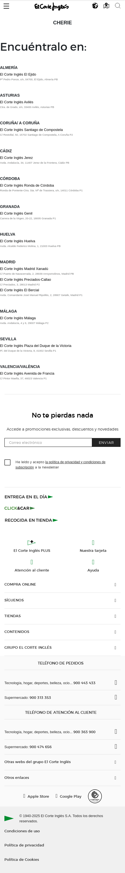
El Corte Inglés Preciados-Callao (25, 279)
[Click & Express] (29, 496)
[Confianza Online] (95, 796)
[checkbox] (7, 462)
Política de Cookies (21, 859)
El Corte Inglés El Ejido (18, 74)
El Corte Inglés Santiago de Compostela (31, 130)
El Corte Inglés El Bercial (19, 290)
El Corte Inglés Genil (16, 213)
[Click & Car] (19, 508)
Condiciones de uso (22, 830)
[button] (6, 4)
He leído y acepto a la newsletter (60, 464)
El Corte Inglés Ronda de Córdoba (27, 185)
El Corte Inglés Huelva (17, 241)
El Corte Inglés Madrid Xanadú (24, 269)
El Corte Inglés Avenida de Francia (27, 373)
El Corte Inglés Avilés (16, 102)
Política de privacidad (24, 845)
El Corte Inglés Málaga (18, 318)
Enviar (106, 442)
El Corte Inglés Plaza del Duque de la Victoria (35, 346)
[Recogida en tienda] (31, 519)
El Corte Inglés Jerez (16, 158)
